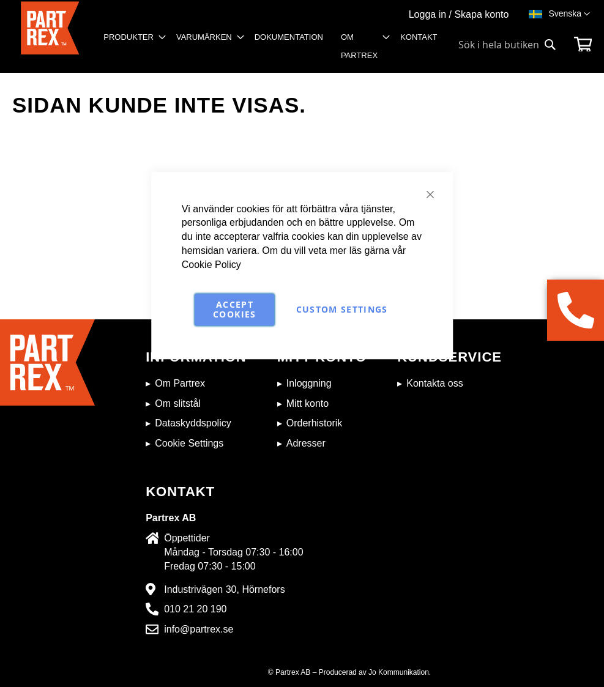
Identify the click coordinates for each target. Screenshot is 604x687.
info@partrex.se (198, 629)
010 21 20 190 (195, 609)
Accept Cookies (234, 309)
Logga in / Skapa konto (459, 14)
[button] (569, 14)
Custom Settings (342, 309)
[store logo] (50, 37)
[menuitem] (131, 37)
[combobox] (507, 44)
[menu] (274, 50)
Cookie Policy (211, 264)
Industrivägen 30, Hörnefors (224, 589)
